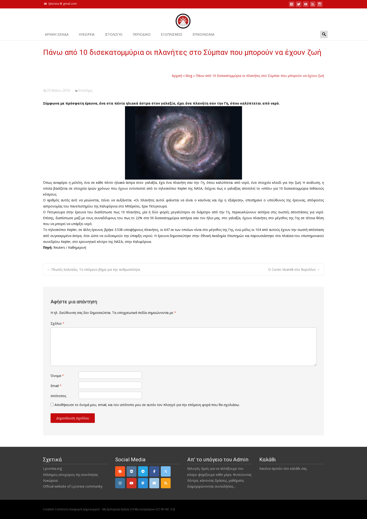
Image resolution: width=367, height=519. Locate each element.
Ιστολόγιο (113, 36)
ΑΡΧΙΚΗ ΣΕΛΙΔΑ (57, 36)
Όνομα (57, 375)
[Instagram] (120, 483)
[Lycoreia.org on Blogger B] (120, 471)
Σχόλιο (57, 323)
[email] (154, 483)
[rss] (166, 483)
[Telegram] (143, 471)
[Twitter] (166, 471)
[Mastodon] (143, 483)
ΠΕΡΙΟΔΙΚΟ (141, 36)
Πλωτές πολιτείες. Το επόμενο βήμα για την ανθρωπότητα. (94, 269)
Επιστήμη (85, 90)
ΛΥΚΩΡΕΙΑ (87, 36)
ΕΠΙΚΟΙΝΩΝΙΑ (203, 36)
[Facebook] (154, 471)
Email (56, 386)
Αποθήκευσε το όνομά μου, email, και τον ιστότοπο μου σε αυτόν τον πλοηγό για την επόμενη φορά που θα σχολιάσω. (147, 404)
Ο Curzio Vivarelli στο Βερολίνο (294, 269)
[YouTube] (131, 483)
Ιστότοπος (58, 396)
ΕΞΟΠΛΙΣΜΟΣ (171, 36)
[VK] (131, 471)
